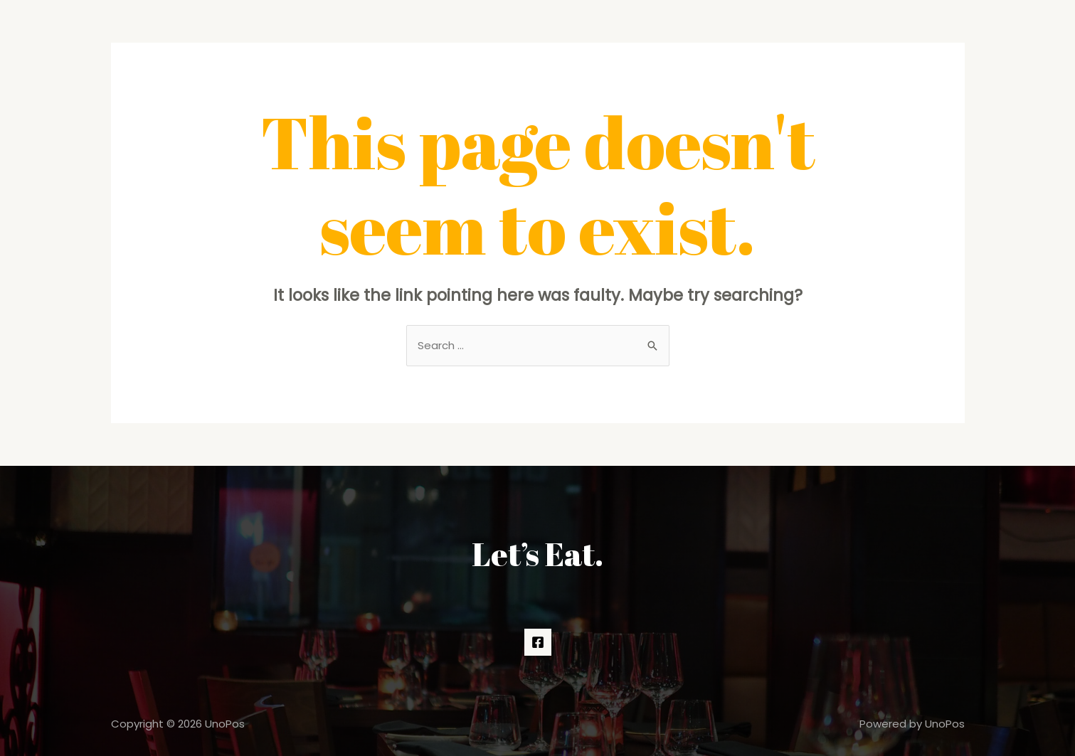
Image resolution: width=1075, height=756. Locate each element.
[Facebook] (537, 642)
